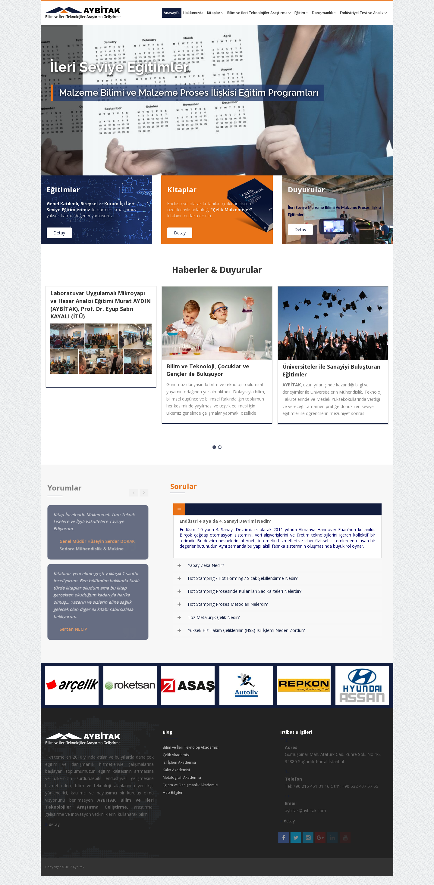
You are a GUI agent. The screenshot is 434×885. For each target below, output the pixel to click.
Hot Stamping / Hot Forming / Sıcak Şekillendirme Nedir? (242, 578)
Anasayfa (172, 12)
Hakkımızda (193, 12)
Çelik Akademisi (176, 754)
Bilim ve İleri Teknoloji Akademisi (191, 747)
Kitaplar (215, 12)
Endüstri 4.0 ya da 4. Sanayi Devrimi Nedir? (229, 509)
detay (52, 824)
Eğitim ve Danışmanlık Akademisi (190, 785)
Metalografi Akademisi (182, 777)
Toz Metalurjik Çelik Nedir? (214, 617)
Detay (59, 233)
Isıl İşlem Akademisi (179, 762)
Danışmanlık (324, 12)
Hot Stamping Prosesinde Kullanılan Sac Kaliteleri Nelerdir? (244, 591)
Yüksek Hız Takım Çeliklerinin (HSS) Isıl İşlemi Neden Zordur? (246, 630)
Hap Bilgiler (173, 792)
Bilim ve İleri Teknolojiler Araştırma (259, 12)
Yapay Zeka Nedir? (206, 565)
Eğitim (301, 12)
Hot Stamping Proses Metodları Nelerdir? (228, 604)
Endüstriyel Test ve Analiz (363, 12)
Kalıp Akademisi (176, 769)
